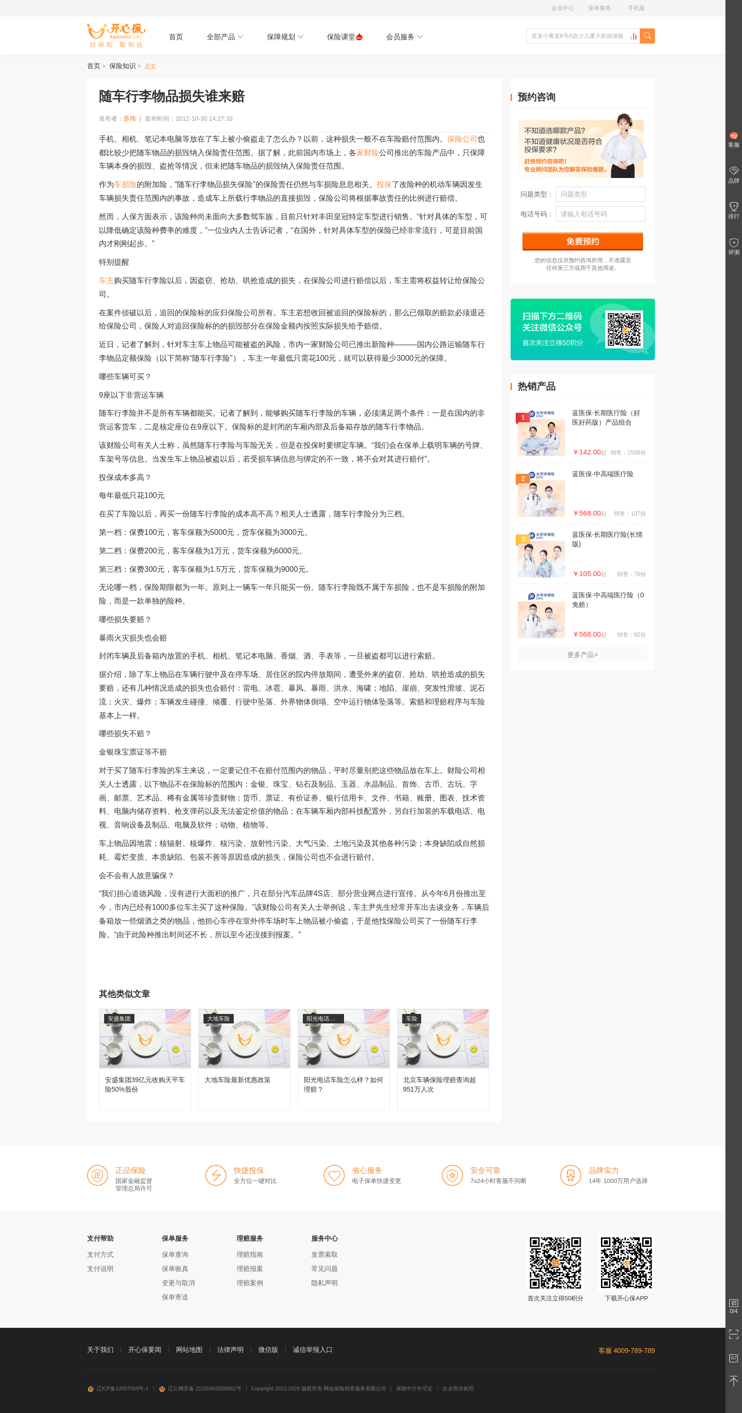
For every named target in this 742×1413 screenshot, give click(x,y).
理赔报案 (250, 1268)
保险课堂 (344, 37)
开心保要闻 (144, 1349)
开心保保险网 (116, 35)
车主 (106, 280)
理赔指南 (250, 1254)
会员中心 (562, 8)
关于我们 (100, 1349)
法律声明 (230, 1349)
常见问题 (324, 1268)
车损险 (125, 184)
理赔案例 (250, 1283)
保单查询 (175, 1254)
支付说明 (100, 1268)
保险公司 (462, 139)
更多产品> (582, 654)
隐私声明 (324, 1283)
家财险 (367, 153)
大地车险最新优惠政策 (244, 1059)
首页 (176, 37)
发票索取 (324, 1254)
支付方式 (100, 1254)
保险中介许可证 (414, 1388)
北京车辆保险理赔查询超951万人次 (443, 1059)
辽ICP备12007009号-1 (118, 1388)
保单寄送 (175, 1297)
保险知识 (122, 66)
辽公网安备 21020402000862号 (200, 1388)
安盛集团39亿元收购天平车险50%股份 (145, 1059)
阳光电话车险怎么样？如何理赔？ (343, 1059)
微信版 (268, 1349)
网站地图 (189, 1349)
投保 (384, 184)
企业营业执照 (458, 1388)
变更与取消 (178, 1283)
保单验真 (175, 1268)
